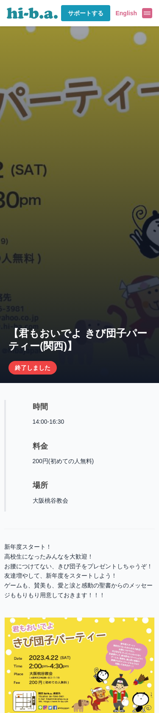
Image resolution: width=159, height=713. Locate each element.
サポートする (85, 13)
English (126, 13)
